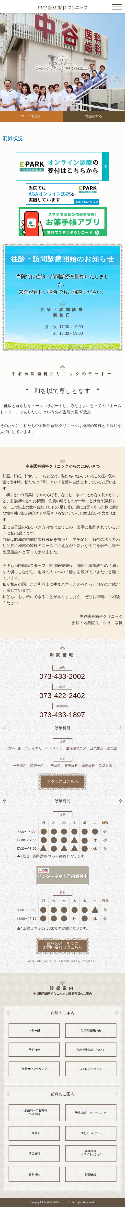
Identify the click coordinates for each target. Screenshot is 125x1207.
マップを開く (31, 116)
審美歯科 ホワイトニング (91, 1152)
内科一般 (34, 1030)
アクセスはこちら (62, 781)
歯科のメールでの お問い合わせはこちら (62, 945)
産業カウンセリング (34, 1069)
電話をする (93, 116)
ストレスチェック (90, 1069)
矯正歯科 (34, 1153)
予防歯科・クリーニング (90, 1113)
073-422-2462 (62, 695)
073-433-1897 (62, 715)
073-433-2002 (62, 676)
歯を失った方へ (91, 1133)
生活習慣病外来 (91, 1030)
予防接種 (34, 1050)
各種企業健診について (90, 1050)
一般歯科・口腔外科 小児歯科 (34, 1112)
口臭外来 (34, 1133)
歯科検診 (34, 1174)
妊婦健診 (90, 1174)
